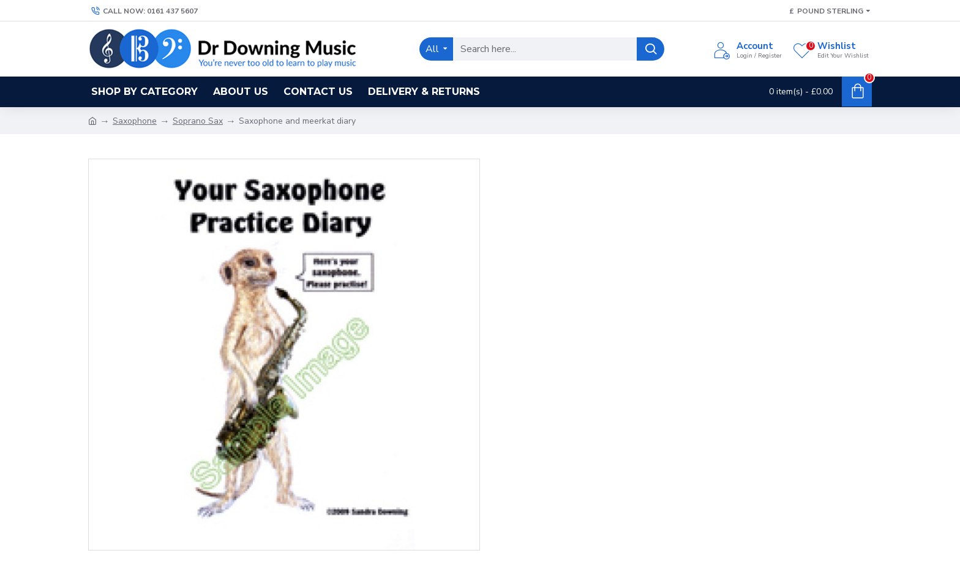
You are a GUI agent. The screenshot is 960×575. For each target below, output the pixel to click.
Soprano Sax (198, 121)
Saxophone (135, 121)
